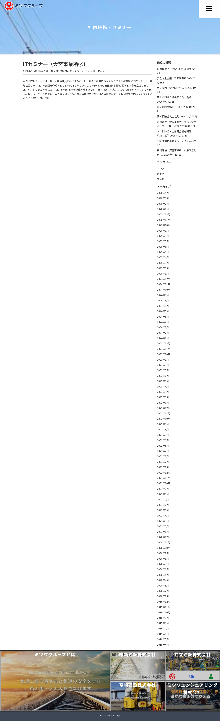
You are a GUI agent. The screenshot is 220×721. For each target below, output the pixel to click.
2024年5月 (163, 316)
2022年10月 (163, 418)
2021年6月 (163, 505)
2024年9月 (163, 295)
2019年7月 (163, 628)
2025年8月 (163, 236)
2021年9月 (163, 489)
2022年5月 (163, 445)
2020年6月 (163, 569)
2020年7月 (163, 564)
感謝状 (160, 173)
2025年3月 (163, 263)
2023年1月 (163, 402)
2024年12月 (163, 279)
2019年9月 (163, 618)
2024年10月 (163, 289)
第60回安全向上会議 (168, 116)
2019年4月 (163, 644)
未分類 (160, 179)
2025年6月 (163, 246)
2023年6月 (163, 376)
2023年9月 (163, 359)
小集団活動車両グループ (170, 141)
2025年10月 (163, 225)
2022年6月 (163, 440)
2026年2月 (163, 203)
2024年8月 (163, 300)
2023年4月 (163, 386)
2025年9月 (163, 230)
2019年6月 (163, 634)
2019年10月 (163, 612)
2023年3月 (163, 392)
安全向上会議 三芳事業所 (171, 78)
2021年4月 (163, 515)
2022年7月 (163, 435)
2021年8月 (163, 494)
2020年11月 (163, 542)
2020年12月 (163, 537)
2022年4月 (163, 451)
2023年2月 (163, 397)
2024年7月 (163, 306)
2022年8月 (163, 429)
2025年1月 (163, 273)
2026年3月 (163, 198)
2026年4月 (163, 193)
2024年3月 (163, 327)
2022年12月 (163, 408)
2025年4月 (163, 257)
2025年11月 (163, 219)
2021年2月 (163, 526)
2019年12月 (163, 601)
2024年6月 (163, 311)
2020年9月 (163, 553)
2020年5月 (163, 575)
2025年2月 (163, 268)
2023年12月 (163, 343)
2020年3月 (163, 585)
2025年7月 (163, 241)
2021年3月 (163, 521)
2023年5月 (163, 381)
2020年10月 (163, 548)
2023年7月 (163, 370)
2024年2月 (163, 332)
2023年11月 (163, 349)
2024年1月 (163, 338)
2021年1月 (163, 531)
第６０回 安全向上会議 (170, 88)
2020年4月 (163, 580)
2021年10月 (163, 483)
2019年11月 (163, 607)
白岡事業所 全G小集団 (170, 68)
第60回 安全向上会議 (168, 107)
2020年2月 (163, 591)
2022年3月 (163, 456)
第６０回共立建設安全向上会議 (174, 97)
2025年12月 (163, 214)
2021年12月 (163, 472)
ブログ (160, 168)
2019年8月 (163, 623)
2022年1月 (163, 467)
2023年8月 (163, 365)
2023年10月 (163, 354)
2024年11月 (163, 284)
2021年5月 (163, 510)
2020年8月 (163, 558)
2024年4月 (163, 322)
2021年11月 (163, 478)
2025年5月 (163, 252)
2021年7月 (163, 499)
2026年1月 (163, 209)
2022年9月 (163, 424)
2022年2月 (163, 462)
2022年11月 (163, 413)
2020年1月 (163, 596)
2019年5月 (163, 639)
